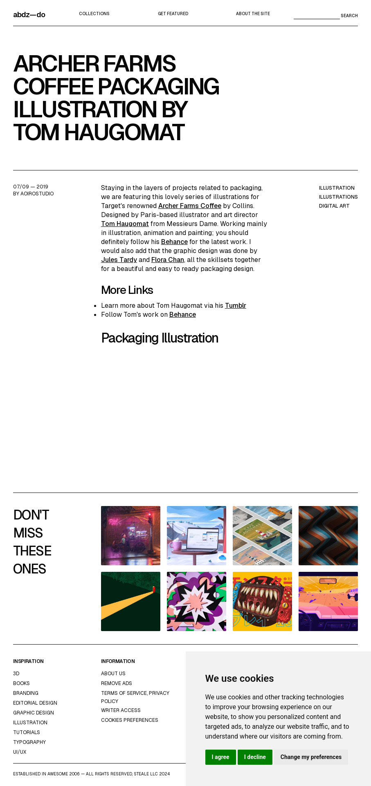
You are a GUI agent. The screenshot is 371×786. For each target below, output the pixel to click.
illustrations (338, 197)
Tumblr (235, 305)
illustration (337, 188)
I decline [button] (255, 757)
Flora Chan (167, 259)
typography (29, 742)
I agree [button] (220, 757)
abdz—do (29, 14)
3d (16, 673)
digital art (334, 206)
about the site (253, 13)
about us (113, 673)
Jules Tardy (119, 259)
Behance (174, 241)
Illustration (30, 722)
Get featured (173, 13)
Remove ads (116, 683)
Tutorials (26, 732)
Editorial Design (35, 703)
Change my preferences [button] (311, 757)
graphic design (33, 713)
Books (21, 683)
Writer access (121, 710)
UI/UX (19, 752)
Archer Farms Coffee (189, 206)
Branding (25, 693)
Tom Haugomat (125, 223)
